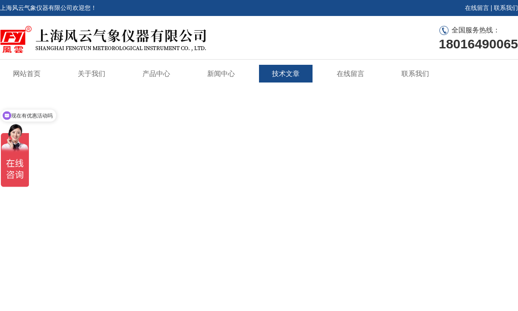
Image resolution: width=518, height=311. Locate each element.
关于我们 (91, 73)
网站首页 (27, 73)
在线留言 (477, 7)
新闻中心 (221, 73)
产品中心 (156, 73)
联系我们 (506, 7)
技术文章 (286, 73)
